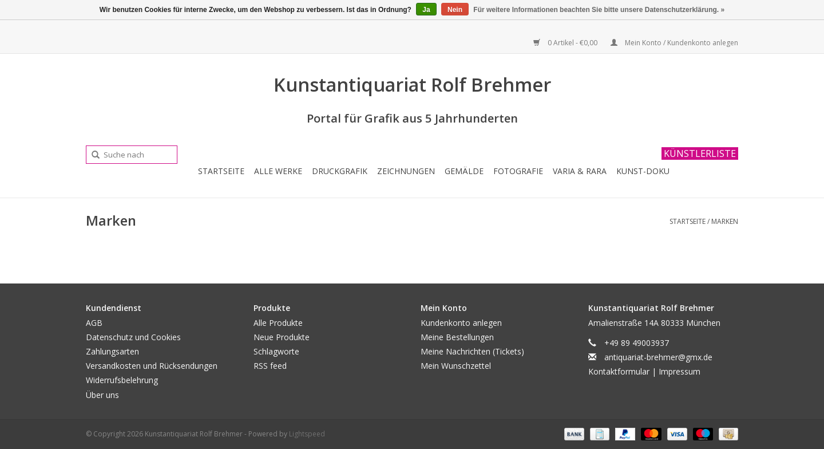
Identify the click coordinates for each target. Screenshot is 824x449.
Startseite (221, 171)
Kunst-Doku (643, 171)
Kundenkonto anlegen (461, 322)
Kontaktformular (618, 371)
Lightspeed (307, 434)
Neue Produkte (281, 337)
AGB (94, 322)
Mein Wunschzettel (456, 365)
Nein (454, 10)
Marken (724, 221)
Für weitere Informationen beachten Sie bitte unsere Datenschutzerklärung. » (598, 10)
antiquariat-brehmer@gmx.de (658, 357)
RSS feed (270, 365)
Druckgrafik (339, 171)
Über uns (102, 394)
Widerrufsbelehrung (122, 380)
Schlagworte (276, 351)
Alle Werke (278, 171)
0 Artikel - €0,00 (566, 43)
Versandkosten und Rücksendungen (151, 365)
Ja (426, 10)
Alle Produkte (278, 322)
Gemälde (464, 171)
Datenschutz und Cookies (133, 337)
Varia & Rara (580, 171)
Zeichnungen (406, 171)
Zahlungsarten (112, 351)
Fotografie (518, 171)
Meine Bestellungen (457, 337)
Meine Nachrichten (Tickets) (472, 351)
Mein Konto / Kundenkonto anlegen (674, 43)
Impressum (679, 371)
